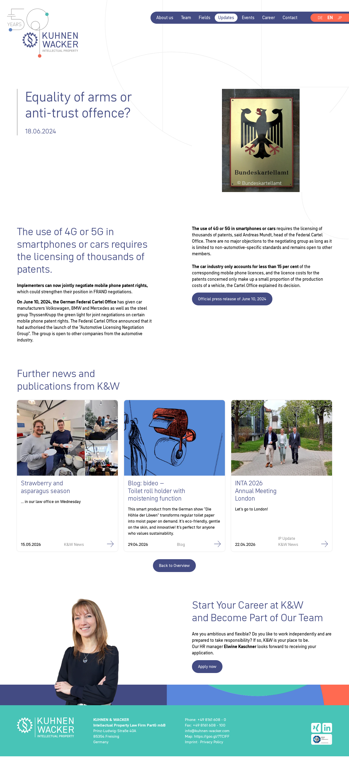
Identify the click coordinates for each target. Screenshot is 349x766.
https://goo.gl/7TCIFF (212, 745)
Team (185, 18)
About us (164, 18)
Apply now (208, 676)
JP (339, 18)
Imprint (191, 751)
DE (319, 18)
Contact (289, 18)
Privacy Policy (211, 751)
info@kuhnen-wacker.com (207, 740)
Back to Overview (174, 575)
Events (247, 18)
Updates (225, 18)
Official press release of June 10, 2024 (234, 307)
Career (268, 18)
